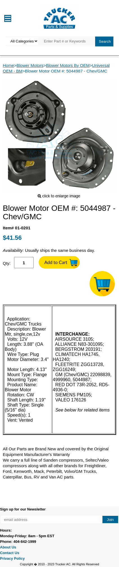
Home (8, 65)
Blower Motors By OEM (68, 65)
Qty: (7, 263)
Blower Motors (30, 65)
